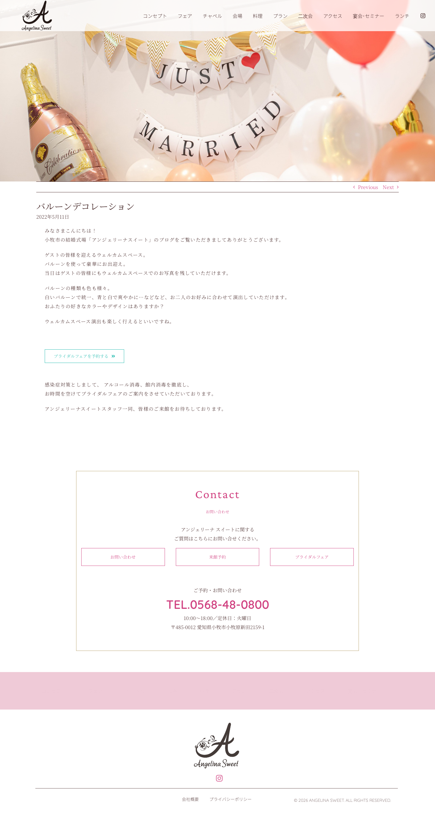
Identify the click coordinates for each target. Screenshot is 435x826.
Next (388, 187)
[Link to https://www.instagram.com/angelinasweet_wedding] (216, 778)
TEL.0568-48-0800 (217, 604)
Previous (368, 187)
